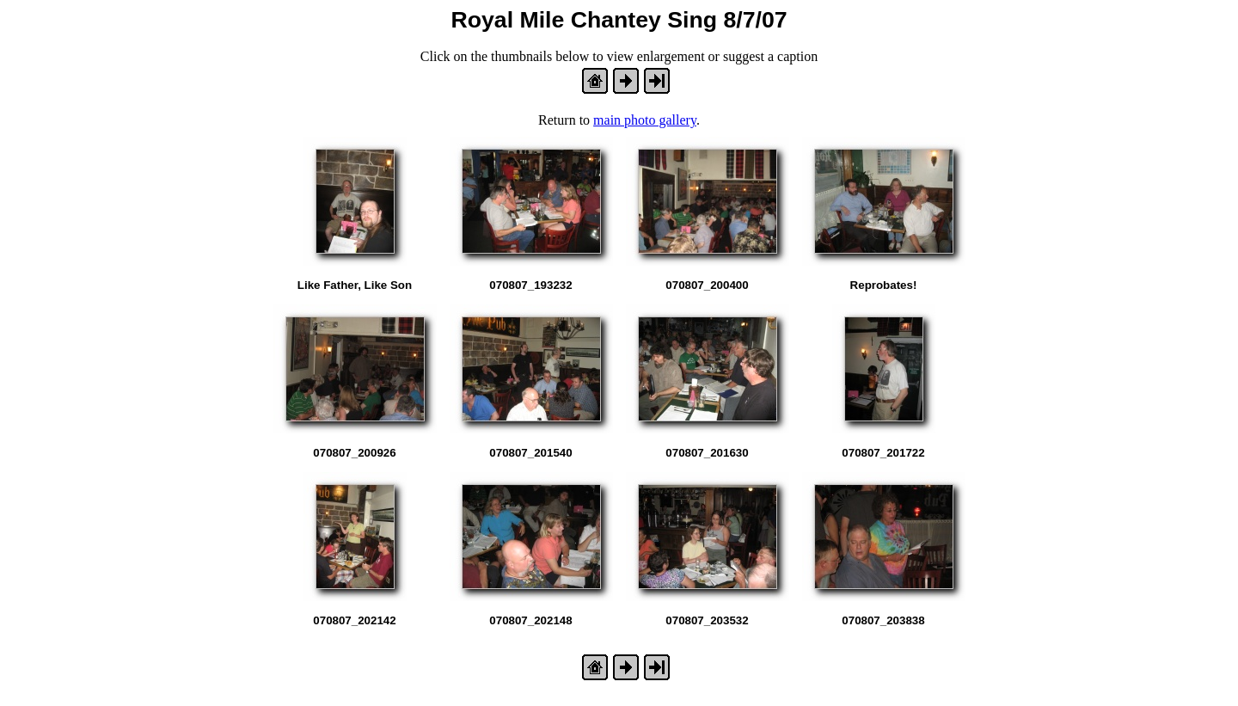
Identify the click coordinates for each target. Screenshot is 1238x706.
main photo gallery (644, 120)
